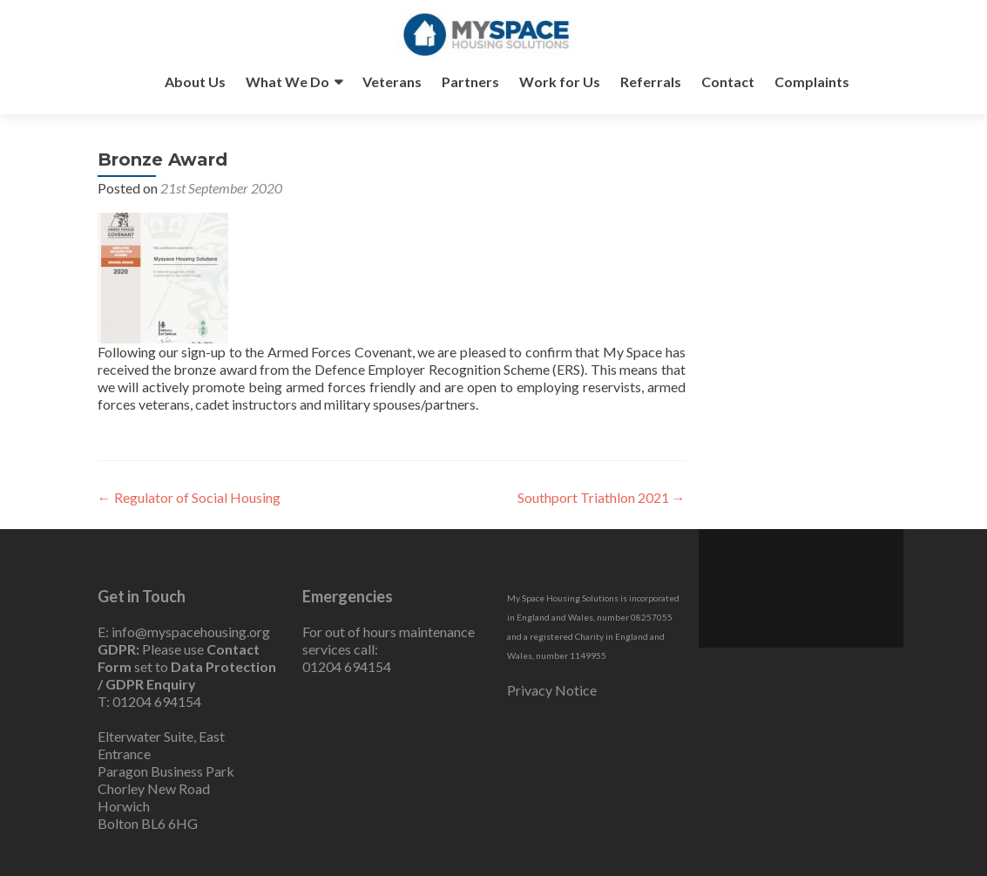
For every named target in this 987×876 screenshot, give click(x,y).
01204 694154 (156, 701)
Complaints (811, 81)
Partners (470, 81)
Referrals (650, 81)
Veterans (392, 81)
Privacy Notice (552, 690)
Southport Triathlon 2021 (601, 497)
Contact (727, 81)
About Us (195, 81)
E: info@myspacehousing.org (184, 631)
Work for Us (559, 81)
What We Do (287, 81)
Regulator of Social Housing (189, 497)
